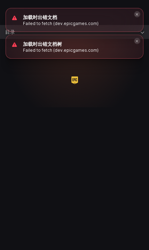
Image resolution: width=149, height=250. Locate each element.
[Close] (137, 41)
